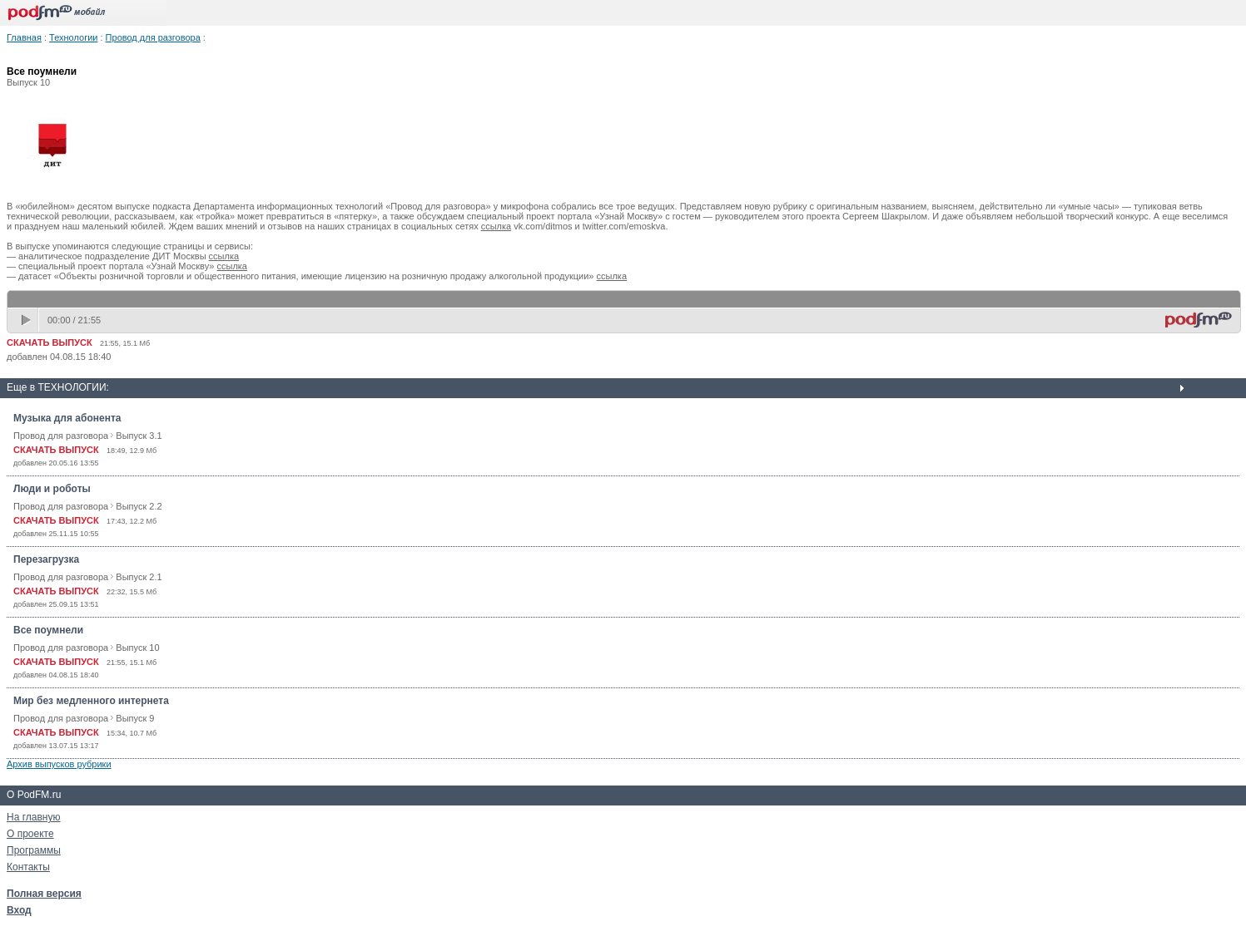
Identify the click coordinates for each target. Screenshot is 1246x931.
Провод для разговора (153, 37)
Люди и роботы (52, 489)
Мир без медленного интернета (91, 701)
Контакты (28, 867)
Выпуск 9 (135, 718)
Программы (34, 850)
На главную (33, 817)
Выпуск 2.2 (138, 506)
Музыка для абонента (67, 418)
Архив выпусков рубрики (59, 764)
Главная (24, 37)
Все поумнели (48, 630)
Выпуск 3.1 (138, 436)
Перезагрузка (46, 559)
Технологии (73, 37)
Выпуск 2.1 (138, 577)
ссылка (496, 226)
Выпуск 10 (137, 648)
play (27, 320)
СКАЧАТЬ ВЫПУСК (49, 342)
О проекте (30, 834)
